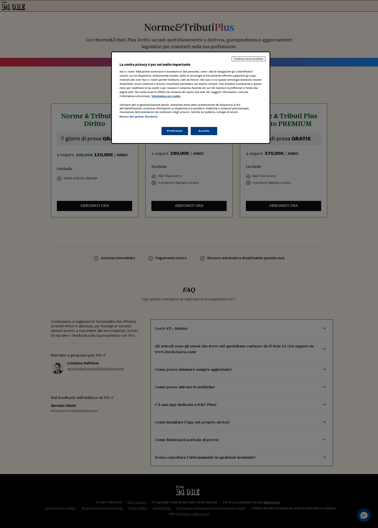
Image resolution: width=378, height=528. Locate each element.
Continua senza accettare (248, 58)
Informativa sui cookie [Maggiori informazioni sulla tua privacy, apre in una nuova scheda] (166, 96)
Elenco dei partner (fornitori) (138, 116)
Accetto (203, 130)
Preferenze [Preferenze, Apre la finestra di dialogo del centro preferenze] (174, 130)
